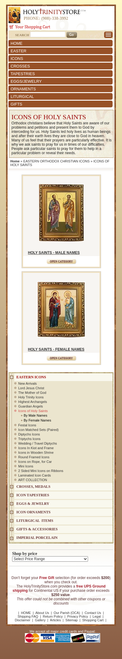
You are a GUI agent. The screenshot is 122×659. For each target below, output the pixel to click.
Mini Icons (25, 466)
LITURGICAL (22, 96)
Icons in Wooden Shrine (36, 452)
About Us (42, 613)
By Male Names (35, 415)
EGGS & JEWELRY (32, 503)
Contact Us (93, 613)
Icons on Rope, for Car (35, 461)
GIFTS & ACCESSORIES (37, 529)
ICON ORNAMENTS (33, 512)
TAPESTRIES (23, 73)
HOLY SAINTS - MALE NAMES (54, 253)
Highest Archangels (32, 402)
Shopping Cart (92, 620)
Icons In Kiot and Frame (36, 448)
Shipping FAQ (28, 616)
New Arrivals (27, 383)
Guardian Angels (30, 406)
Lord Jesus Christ (31, 388)
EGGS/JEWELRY (26, 81)
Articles (55, 620)
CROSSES (20, 66)
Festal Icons (27, 425)
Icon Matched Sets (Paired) (38, 430)
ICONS (17, 58)
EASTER (18, 51)
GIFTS (16, 104)
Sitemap (72, 620)
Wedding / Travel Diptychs (37, 443)
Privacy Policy (77, 616)
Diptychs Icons (29, 434)
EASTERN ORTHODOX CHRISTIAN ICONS (56, 161)
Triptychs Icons (29, 439)
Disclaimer (22, 620)
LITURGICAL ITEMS (34, 521)
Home (15, 161)
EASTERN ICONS (31, 377)
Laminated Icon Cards (34, 475)
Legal (97, 616)
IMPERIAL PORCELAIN (37, 538)
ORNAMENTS (23, 89)
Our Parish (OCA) (67, 613)
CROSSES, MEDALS (33, 486)
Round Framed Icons (33, 457)
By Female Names (37, 420)
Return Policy (53, 616)
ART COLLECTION (32, 480)
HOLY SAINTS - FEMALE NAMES (56, 349)
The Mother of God (32, 392)
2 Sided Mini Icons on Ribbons (40, 471)
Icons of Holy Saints (33, 411)
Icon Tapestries (32, 495)
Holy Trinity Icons (31, 397)
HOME (16, 43)
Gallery (40, 620)
